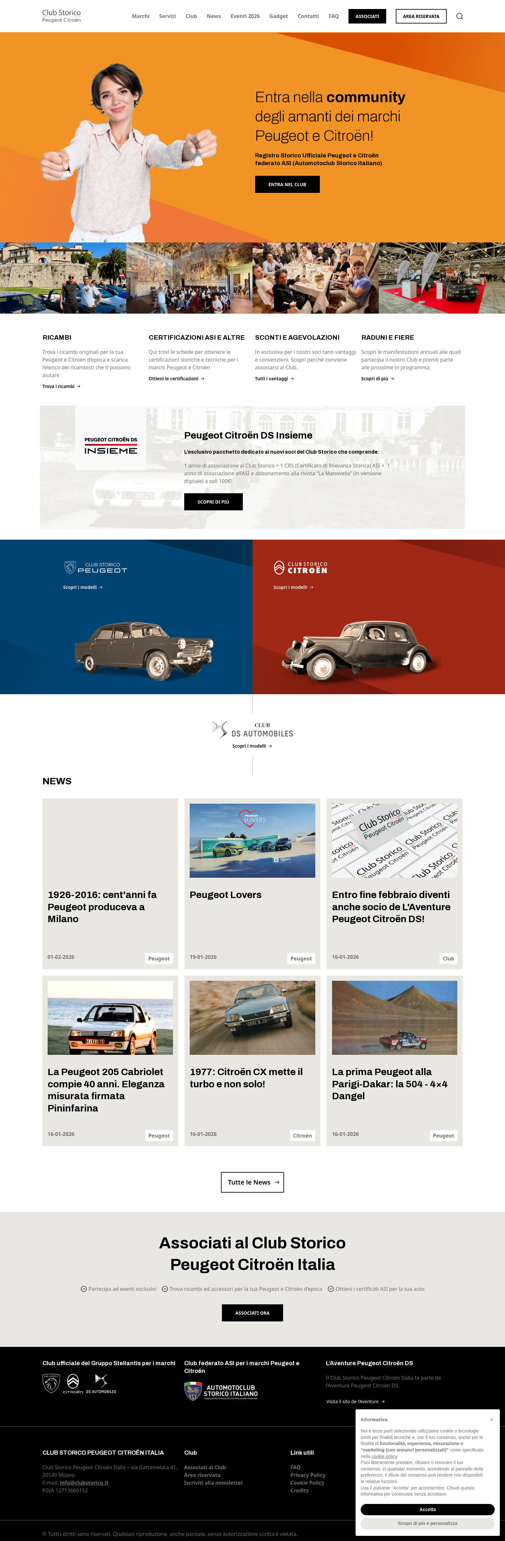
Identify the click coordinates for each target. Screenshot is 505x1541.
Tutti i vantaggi (271, 378)
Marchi (140, 16)
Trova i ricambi (59, 386)
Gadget (279, 16)
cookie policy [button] (384, 1456)
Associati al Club (205, 1467)
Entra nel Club (287, 184)
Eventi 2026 (245, 16)
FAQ (334, 16)
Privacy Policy (308, 1475)
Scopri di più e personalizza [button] (427, 1523)
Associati (367, 16)
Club (191, 16)
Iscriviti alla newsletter (213, 1482)
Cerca (459, 16)
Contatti (308, 16)
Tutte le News (249, 1182)
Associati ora (252, 1313)
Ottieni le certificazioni (173, 378)
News (214, 16)
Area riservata (421, 16)
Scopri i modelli (80, 587)
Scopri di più (374, 378)
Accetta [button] (428, 1509)
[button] (491, 1419)
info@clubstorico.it (84, 1482)
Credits (300, 1490)
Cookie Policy (308, 1482)
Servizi (167, 16)
